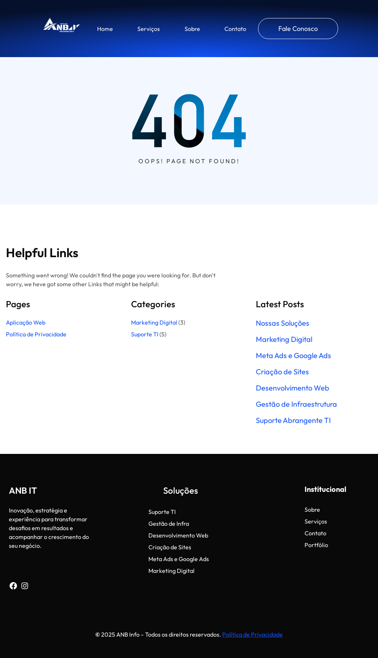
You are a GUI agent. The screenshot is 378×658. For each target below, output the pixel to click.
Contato (235, 28)
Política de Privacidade (37, 334)
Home (105, 28)
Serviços (148, 28)
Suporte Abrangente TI (293, 420)
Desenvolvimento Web (292, 388)
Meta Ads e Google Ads (293, 355)
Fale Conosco (298, 28)
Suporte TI (144, 334)
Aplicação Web (25, 322)
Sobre (192, 28)
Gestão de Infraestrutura (296, 404)
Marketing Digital (154, 322)
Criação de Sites (282, 371)
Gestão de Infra (168, 523)
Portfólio (316, 545)
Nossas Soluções (282, 323)
